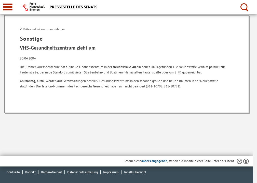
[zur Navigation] (7, 7)
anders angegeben (154, 161)
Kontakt (30, 172)
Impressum (111, 172)
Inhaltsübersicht (135, 172)
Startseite (13, 172)
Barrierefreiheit (51, 172)
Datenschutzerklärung (82, 172)
